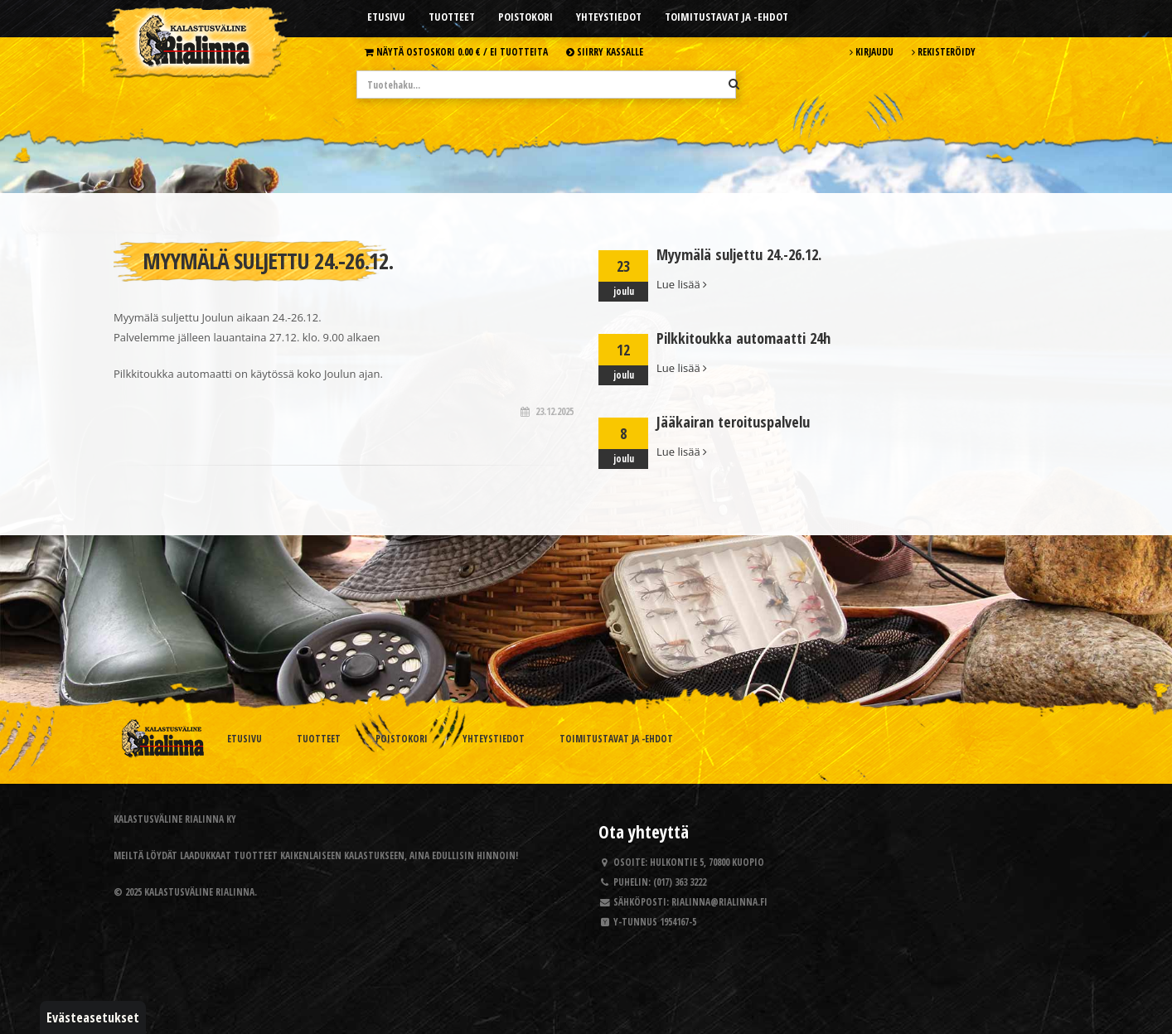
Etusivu (386, 16)
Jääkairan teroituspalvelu (733, 422)
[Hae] (734, 83)
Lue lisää (681, 284)
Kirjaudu (872, 51)
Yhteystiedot (609, 16)
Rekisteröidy (944, 51)
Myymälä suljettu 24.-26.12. (738, 254)
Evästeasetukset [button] (92, 1017)
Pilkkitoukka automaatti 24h (743, 338)
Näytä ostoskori (456, 51)
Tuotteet (452, 16)
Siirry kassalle (604, 51)
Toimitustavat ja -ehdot (726, 16)
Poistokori (525, 16)
